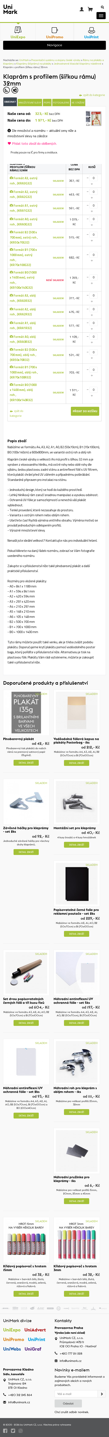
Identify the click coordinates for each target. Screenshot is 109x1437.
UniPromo (13, 1339)
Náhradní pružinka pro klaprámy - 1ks (71, 1179)
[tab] (93, 119)
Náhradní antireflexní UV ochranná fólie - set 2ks (23, 1090)
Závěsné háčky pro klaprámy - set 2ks (25, 830)
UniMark (24, 60)
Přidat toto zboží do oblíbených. (32, 143)
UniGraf (33, 1349)
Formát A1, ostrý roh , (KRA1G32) (24, 208)
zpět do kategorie (16, 413)
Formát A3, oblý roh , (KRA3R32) (23, 298)
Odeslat (68, 1403)
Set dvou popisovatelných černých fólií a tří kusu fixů (23, 1001)
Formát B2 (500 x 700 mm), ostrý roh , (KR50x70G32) (24, 237)
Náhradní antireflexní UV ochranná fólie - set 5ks (73, 1001)
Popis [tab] (47, 103)
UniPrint (36, 1339)
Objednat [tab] (10, 102)
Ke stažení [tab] (78, 103)
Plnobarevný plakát (18, 739)
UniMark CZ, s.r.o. (33, 1424)
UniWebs (12, 1349)
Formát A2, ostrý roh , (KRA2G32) (24, 194)
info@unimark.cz (70, 1360)
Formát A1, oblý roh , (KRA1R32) (23, 325)
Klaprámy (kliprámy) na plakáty (33, 63)
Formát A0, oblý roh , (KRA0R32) (23, 339)
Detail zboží (26, 762)
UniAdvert (35, 1330)
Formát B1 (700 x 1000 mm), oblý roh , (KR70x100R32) (24, 372)
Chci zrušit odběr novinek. (72, 1412)
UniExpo (12, 1330)
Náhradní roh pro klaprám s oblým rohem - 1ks (75, 1090)
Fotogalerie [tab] (61, 103)
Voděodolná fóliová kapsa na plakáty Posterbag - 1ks (76, 741)
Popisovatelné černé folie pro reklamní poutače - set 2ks (76, 912)
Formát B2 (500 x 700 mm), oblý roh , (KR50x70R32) (23, 354)
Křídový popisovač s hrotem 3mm (75, 1268)
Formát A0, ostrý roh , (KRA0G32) (24, 221)
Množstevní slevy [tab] (30, 103)
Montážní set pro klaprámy (75, 828)
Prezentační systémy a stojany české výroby (55, 60)
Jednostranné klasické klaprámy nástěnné (77, 63)
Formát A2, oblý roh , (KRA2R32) (23, 312)
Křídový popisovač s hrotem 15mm (24, 1268)
